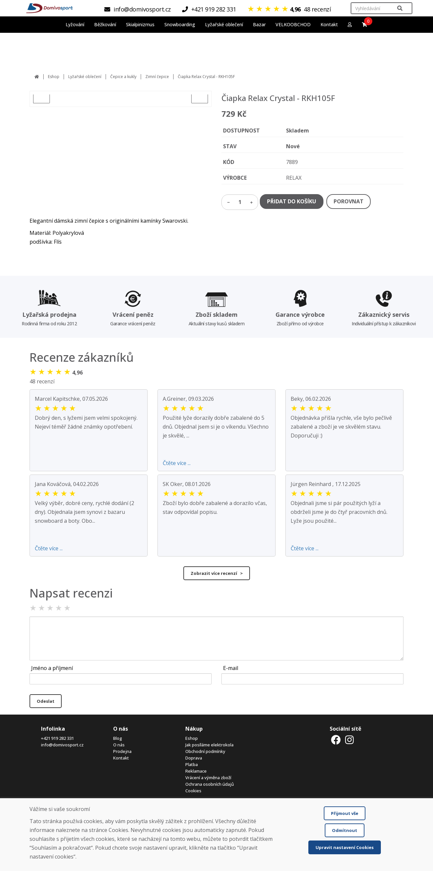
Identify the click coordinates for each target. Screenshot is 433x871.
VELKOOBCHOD (293, 24)
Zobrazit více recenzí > (217, 573)
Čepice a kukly (123, 76)
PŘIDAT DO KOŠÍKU (291, 201)
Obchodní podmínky (205, 751)
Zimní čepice (157, 76)
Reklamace (196, 771)
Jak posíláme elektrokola (209, 745)
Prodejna (122, 751)
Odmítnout (344, 830)
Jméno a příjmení (52, 668)
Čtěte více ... (177, 463)
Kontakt (329, 24)
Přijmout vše (344, 813)
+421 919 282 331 (57, 738)
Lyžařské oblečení (84, 76)
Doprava (193, 758)
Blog (117, 738)
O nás (119, 745)
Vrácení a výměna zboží (208, 777)
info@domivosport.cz (62, 745)
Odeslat (45, 701)
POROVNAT (348, 201)
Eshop (53, 76)
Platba (191, 764)
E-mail (230, 668)
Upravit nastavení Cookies (345, 847)
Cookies (193, 791)
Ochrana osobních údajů (209, 784)
